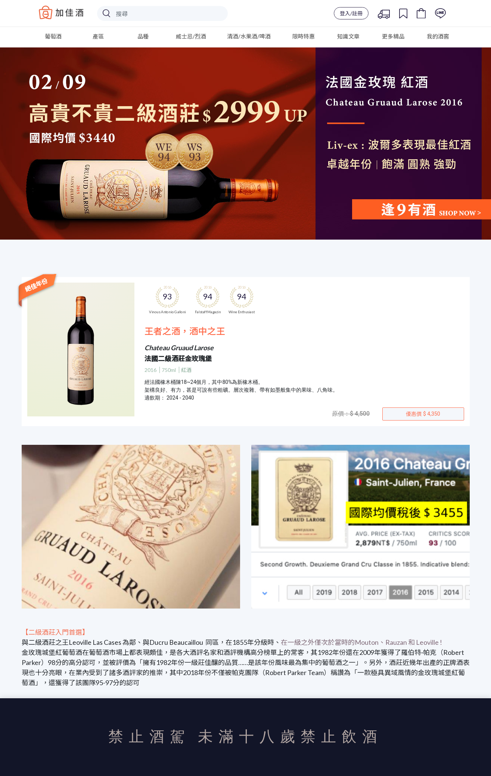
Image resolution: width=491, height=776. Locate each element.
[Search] (162, 13)
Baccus (61, 12)
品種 (143, 36)
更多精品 (393, 36)
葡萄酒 (53, 36)
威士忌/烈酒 (191, 36)
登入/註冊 (351, 13)
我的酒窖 (438, 36)
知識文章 (348, 36)
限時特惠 (303, 36)
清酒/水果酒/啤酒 (249, 36)
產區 (98, 36)
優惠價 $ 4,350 (423, 414)
